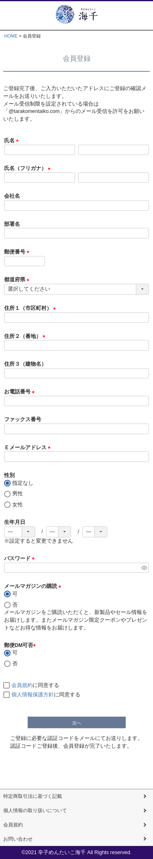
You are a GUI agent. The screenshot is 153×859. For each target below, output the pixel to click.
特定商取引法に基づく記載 (35, 796)
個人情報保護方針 (32, 695)
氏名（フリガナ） (28, 168)
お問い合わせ (19, 839)
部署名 (12, 224)
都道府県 (18, 280)
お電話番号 (20, 392)
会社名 (12, 196)
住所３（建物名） (25, 364)
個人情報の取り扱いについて (37, 810)
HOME (11, 35)
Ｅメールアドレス (28, 447)
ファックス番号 (22, 419)
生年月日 (14, 522)
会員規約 (22, 685)
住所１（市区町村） (31, 308)
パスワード (20, 558)
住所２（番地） (26, 336)
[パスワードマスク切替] (144, 568)
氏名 (12, 141)
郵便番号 (18, 252)
